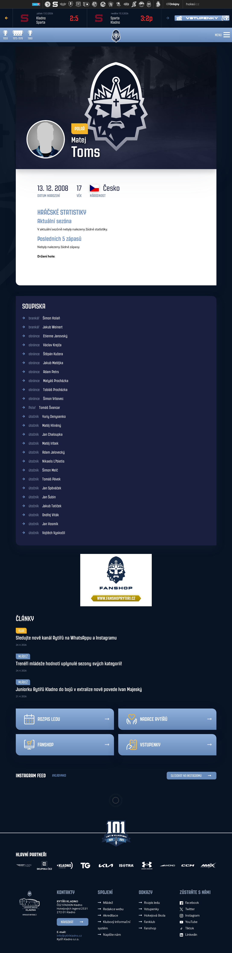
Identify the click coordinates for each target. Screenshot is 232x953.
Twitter (187, 909)
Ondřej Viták (44, 515)
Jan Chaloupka (46, 434)
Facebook (189, 902)
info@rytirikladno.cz (69, 935)
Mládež (108, 902)
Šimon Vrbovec (46, 399)
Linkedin (188, 934)
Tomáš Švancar (44, 407)
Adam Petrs (44, 372)
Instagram (190, 915)
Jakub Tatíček (45, 506)
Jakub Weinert (46, 327)
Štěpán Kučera (46, 354)
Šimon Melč (43, 470)
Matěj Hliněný (45, 425)
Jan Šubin (42, 497)
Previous (6, 18)
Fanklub (149, 922)
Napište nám (112, 934)
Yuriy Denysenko (47, 416)
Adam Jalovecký (47, 452)
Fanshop (39, 745)
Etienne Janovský (48, 336)
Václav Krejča (45, 345)
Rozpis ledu (42, 719)
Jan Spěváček (45, 488)
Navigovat (67, 922)
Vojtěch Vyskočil (47, 533)
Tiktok (187, 928)
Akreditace (110, 915)
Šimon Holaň (44, 318)
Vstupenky (144, 745)
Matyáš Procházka (48, 381)
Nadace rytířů (147, 719)
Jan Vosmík (43, 524)
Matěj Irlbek (43, 443)
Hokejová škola (154, 915)
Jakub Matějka (46, 363)
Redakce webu (113, 909)
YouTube (188, 922)
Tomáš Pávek (45, 479)
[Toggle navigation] (226, 35)
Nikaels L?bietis (46, 461)
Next (167, 18)
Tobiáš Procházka (48, 390)
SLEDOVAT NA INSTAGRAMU (186, 776)
